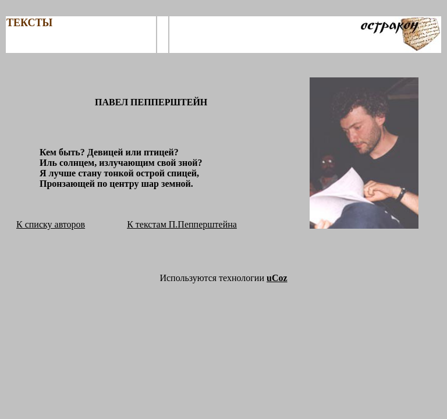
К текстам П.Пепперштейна (182, 224)
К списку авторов (50, 224)
